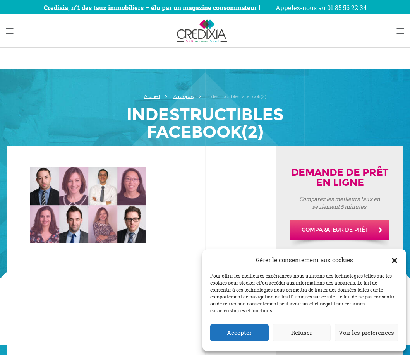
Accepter (239, 333)
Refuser (301, 333)
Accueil (152, 96)
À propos (183, 96)
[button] (394, 260)
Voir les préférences (366, 333)
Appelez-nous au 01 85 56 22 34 (321, 7)
